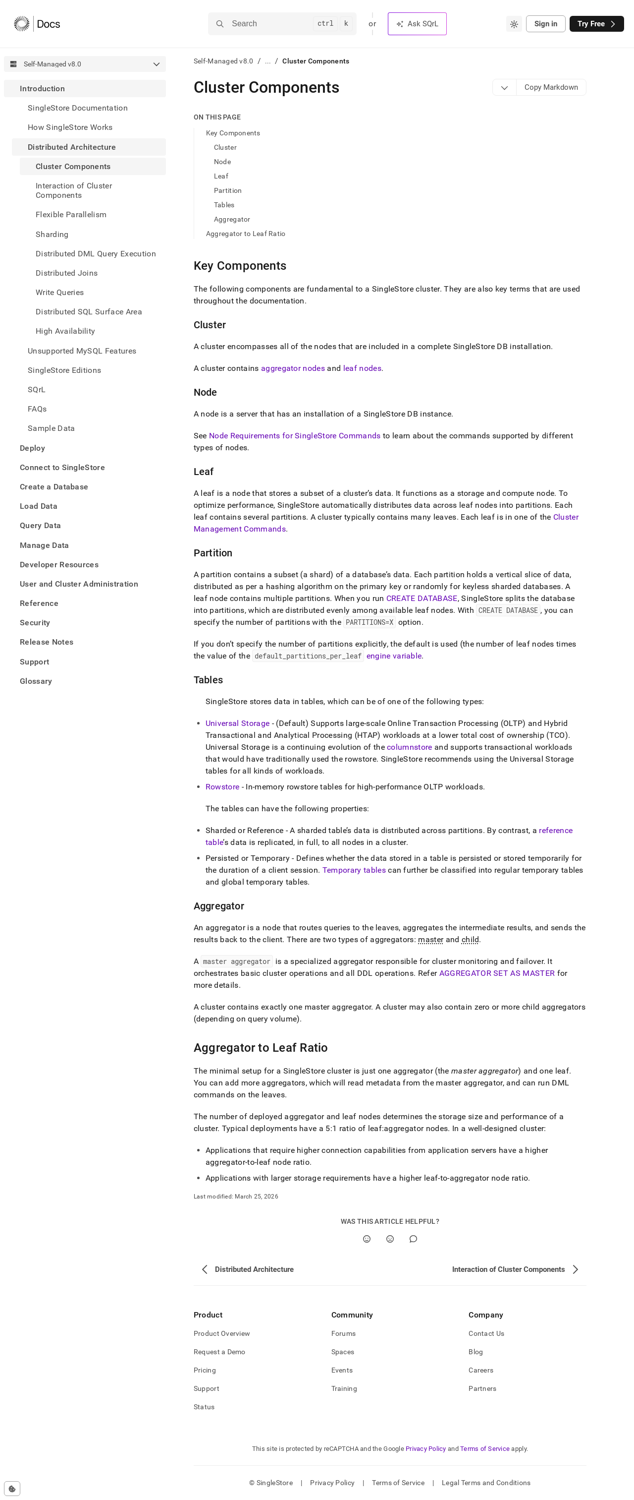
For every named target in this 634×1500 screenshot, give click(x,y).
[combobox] (514, 24)
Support (34, 661)
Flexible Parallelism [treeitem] (71, 214)
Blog (476, 1352)
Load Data (38, 506)
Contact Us (486, 1333)
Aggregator (232, 219)
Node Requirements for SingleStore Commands (294, 435)
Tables (224, 205)
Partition (228, 190)
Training (344, 1388)
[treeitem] (85, 258)
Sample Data (51, 428)
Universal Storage (237, 723)
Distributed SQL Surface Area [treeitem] (89, 311)
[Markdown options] (505, 87)
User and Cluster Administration (79, 584)
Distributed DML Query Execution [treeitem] (96, 253)
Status (204, 1407)
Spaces (343, 1352)
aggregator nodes (293, 368)
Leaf (221, 176)
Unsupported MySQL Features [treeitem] (82, 351)
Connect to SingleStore (62, 467)
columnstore (409, 747)
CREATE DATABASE (422, 598)
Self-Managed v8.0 (224, 61)
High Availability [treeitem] (65, 331)
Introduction (42, 88)
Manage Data (44, 545)
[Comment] (413, 1239)
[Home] (37, 24)
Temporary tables (354, 870)
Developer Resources (59, 564)
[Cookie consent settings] (12, 1488)
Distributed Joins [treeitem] (67, 273)
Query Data (40, 525)
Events (342, 1370)
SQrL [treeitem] (37, 389)
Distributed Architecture (72, 147)
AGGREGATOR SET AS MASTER (497, 973)
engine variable (394, 655)
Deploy (32, 448)
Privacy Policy (426, 1448)
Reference (39, 603)
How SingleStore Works (70, 127)
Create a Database (54, 486)
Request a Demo (220, 1352)
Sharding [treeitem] (52, 234)
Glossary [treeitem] (36, 681)
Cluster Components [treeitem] (73, 166)
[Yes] (366, 1239)
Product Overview (222, 1333)
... (268, 61)
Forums (343, 1333)
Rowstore (223, 786)
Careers (481, 1370)
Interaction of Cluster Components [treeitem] (74, 190)
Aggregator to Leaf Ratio (246, 234)
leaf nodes (362, 368)
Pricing (205, 1370)
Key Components (233, 133)
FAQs (37, 409)
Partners (482, 1388)
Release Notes (46, 642)
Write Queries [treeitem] (60, 292)
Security (35, 622)
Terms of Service (485, 1448)
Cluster (225, 147)
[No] (390, 1239)
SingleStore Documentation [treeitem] (78, 108)
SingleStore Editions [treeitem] (64, 370)
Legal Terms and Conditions (486, 1483)
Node (222, 162)
